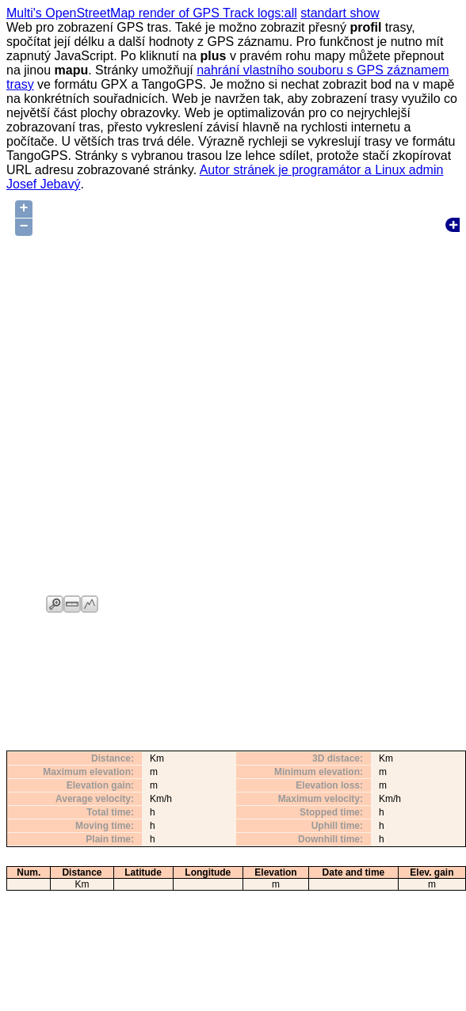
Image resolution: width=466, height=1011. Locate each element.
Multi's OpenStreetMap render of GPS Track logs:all (151, 13)
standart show (340, 13)
